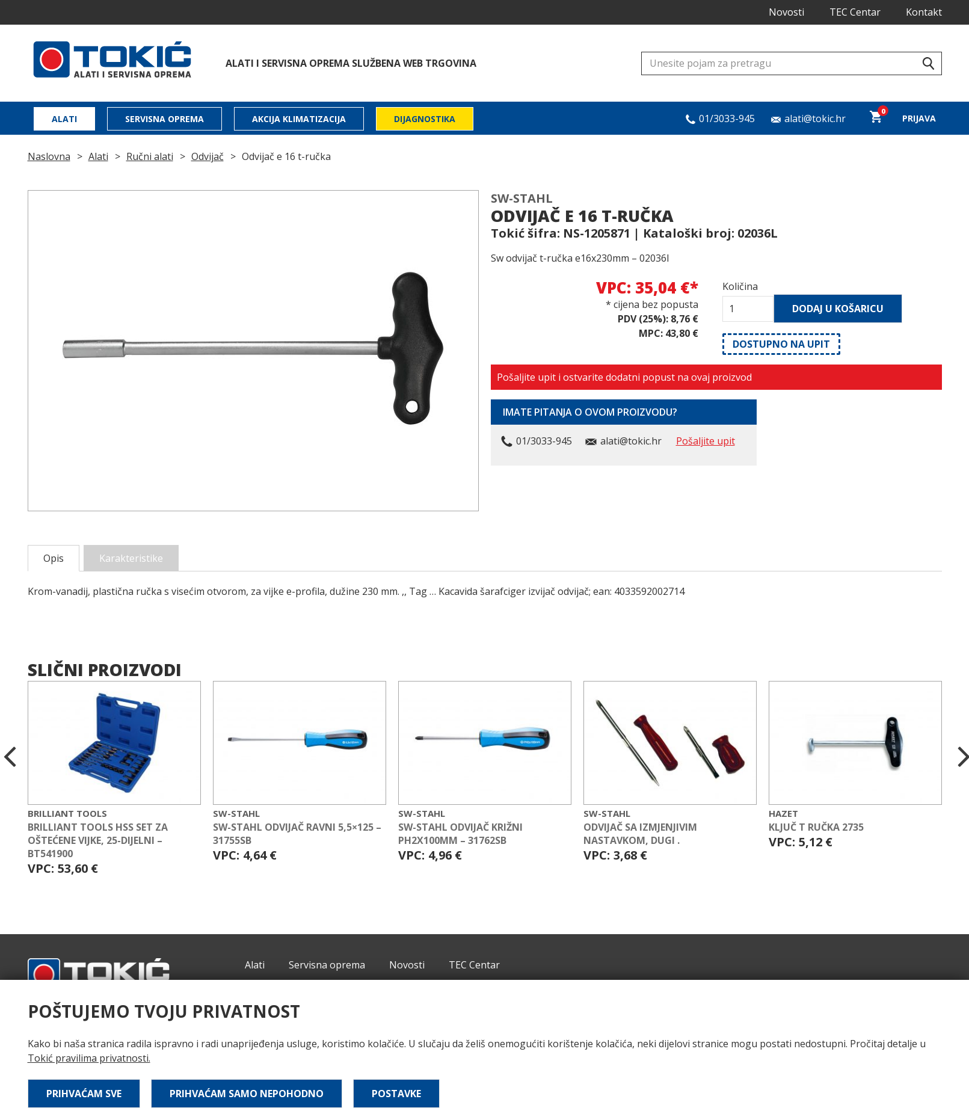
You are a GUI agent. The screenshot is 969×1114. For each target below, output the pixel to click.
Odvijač (207, 156)
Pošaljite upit (705, 441)
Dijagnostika (424, 119)
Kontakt (924, 12)
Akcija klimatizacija (299, 119)
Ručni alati (149, 156)
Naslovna (49, 156)
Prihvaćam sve (84, 1093)
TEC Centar (855, 12)
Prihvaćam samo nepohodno (247, 1093)
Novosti (786, 12)
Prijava (919, 118)
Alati (64, 119)
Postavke (396, 1093)
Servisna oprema (164, 119)
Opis (53, 558)
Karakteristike (131, 558)
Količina (740, 286)
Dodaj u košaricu (838, 308)
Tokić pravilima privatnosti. (89, 1058)
